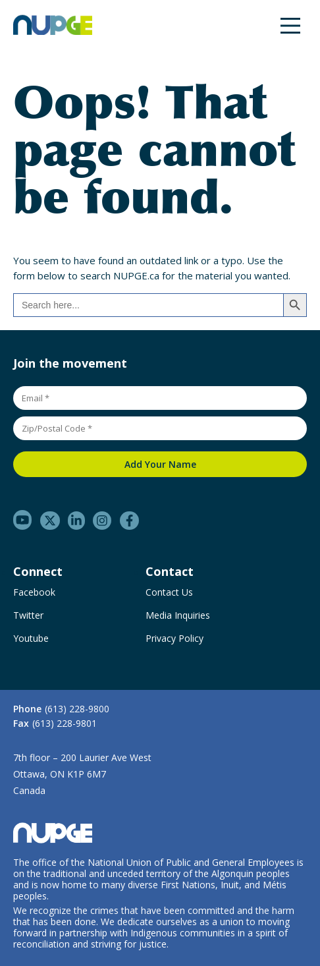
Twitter (28, 615)
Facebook (34, 592)
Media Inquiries (178, 615)
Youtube (31, 638)
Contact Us (169, 592)
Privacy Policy (174, 638)
